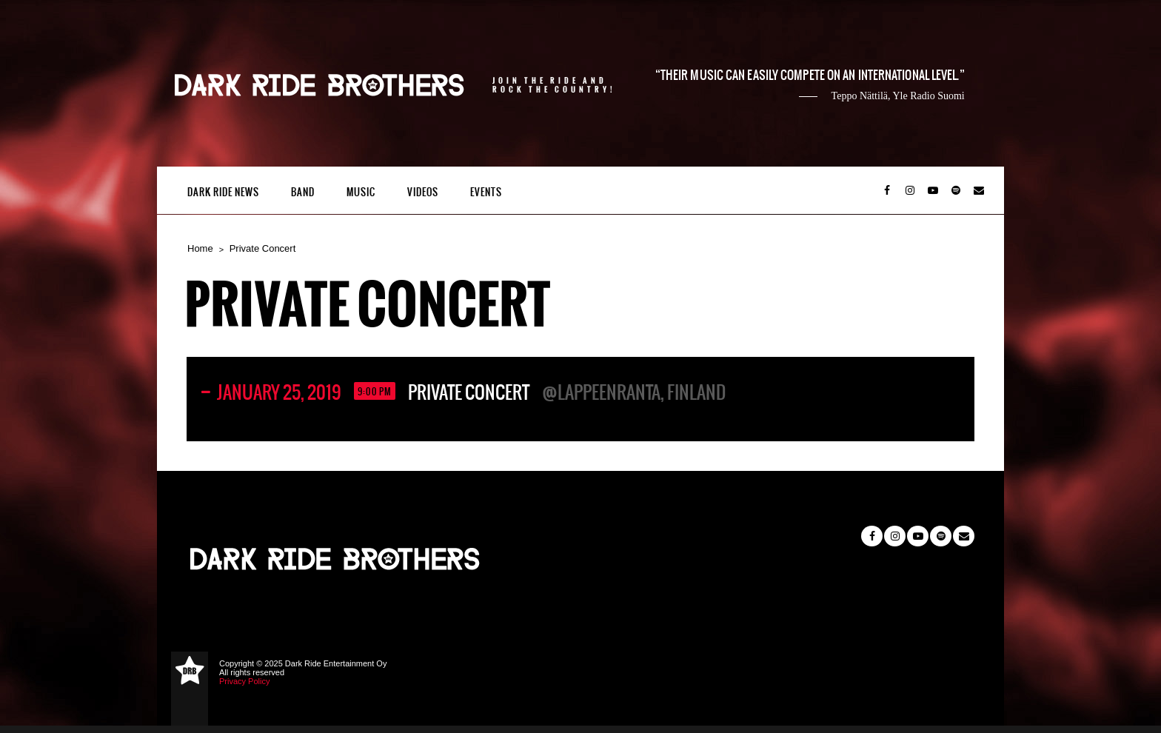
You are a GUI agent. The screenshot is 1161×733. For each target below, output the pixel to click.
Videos (422, 192)
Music (361, 192)
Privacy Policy (244, 681)
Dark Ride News (223, 192)
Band (303, 192)
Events (486, 192)
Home (200, 248)
